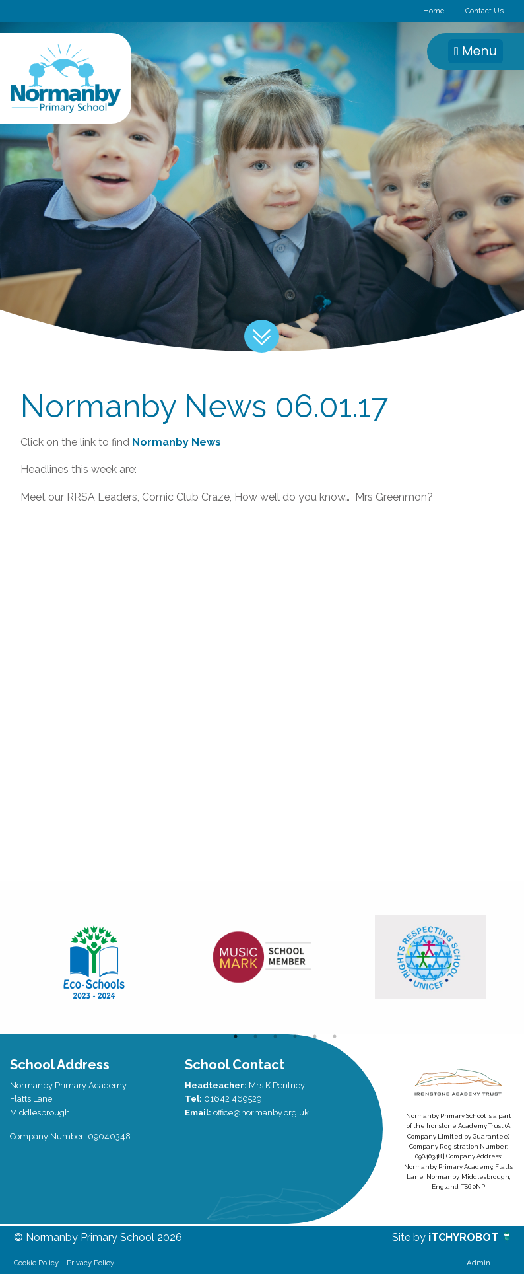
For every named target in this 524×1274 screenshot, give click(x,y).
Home (433, 10)
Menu (475, 51)
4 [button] (295, 1036)
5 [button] (314, 1036)
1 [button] (235, 1036)
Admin (478, 1262)
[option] (94, 958)
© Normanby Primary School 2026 (98, 1237)
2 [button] (255, 1036)
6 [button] (334, 1036)
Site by (410, 1237)
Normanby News (176, 442)
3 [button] (275, 1036)
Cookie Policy (36, 1262)
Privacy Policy (90, 1262)
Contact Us (484, 10)
